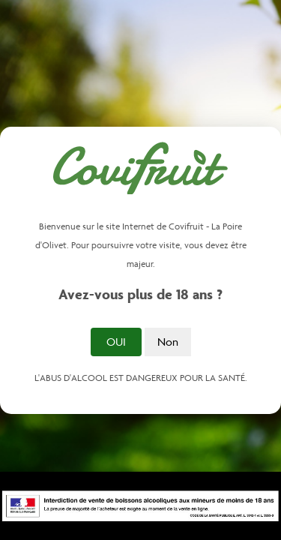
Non (167, 341)
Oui (116, 341)
